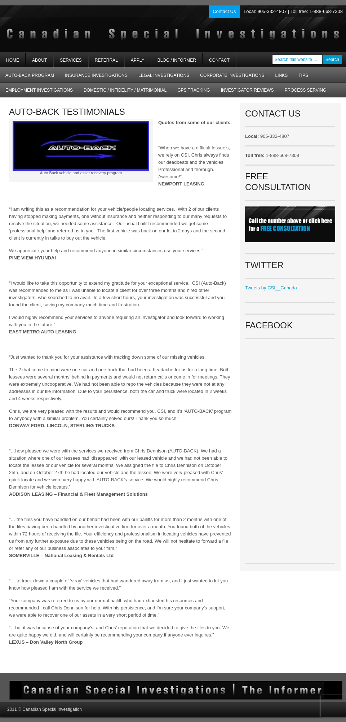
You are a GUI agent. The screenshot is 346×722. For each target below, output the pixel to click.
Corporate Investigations (232, 75)
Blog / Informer (177, 60)
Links (281, 75)
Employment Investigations (36, 92)
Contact (219, 60)
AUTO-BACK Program (27, 78)
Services (67, 62)
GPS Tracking (193, 90)
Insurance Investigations (96, 75)
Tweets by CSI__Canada (271, 287)
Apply (138, 60)
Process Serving (306, 90)
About (36, 62)
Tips (303, 75)
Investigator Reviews (247, 90)
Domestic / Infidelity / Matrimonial (125, 90)
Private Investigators (85, 28)
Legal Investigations (163, 75)
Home (12, 60)
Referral (106, 60)
